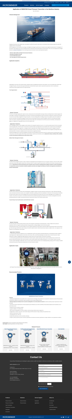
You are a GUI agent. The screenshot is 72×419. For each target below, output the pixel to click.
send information (43, 388)
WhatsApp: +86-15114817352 (49, 2)
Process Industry (23, 403)
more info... (11, 350)
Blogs (64, 2)
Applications (37, 403)
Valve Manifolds (61, 329)
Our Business (51, 400)
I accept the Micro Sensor (46, 386)
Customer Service (52, 409)
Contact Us (57, 2)
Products (26, 5)
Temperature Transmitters (10, 407)
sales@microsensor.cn (16, 380)
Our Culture (51, 405)
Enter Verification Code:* (42, 383)
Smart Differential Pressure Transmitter (44, 329)
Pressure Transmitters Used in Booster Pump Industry (17, 322)
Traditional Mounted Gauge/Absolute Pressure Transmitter (27, 330)
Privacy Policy (50, 386)
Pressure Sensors (9, 400)
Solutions (32, 5)
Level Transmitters (9, 405)
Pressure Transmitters (9, 403)
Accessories (8, 411)
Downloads (37, 400)
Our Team (51, 403)
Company (47, 5)
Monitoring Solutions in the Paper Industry (15, 323)
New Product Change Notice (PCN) (26, 0)
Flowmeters (8, 409)
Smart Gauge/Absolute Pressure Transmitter (10, 330)
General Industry (23, 400)
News (61, 2)
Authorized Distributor (53, 407)
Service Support (39, 5)
